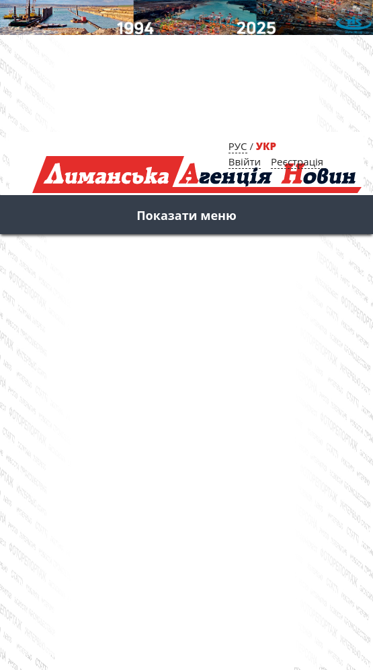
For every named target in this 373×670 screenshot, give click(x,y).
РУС (238, 146)
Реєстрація (297, 161)
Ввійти (245, 161)
